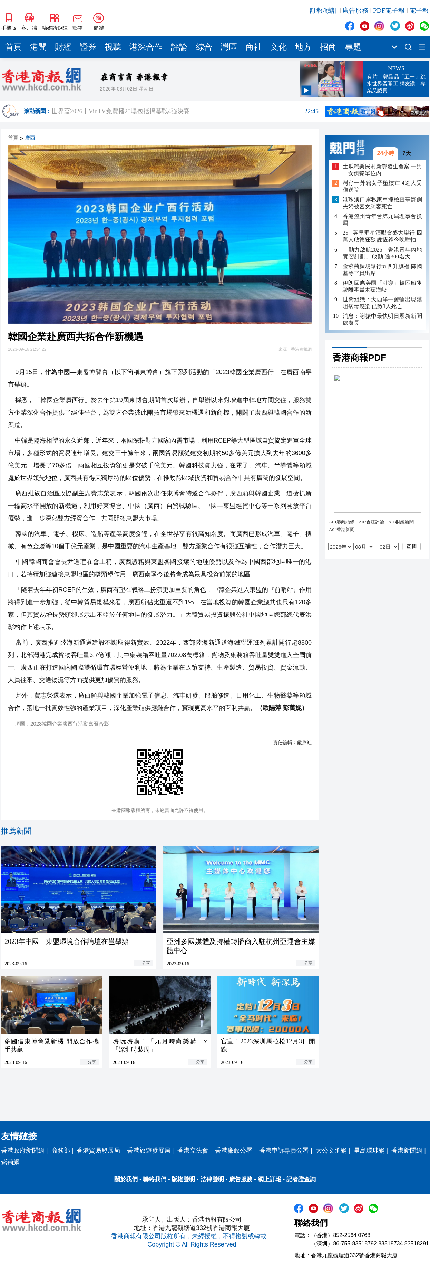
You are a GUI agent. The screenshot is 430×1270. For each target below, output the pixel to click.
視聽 (113, 46)
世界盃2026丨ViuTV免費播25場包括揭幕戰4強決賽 (185, 111)
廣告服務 (355, 10)
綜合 (204, 46)
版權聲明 (183, 1179)
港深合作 (146, 46)
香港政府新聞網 (23, 1150)
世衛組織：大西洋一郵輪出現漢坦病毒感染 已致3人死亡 (382, 302)
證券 (88, 46)
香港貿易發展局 (98, 1150)
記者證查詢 (301, 1179)
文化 (278, 46)
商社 (253, 46)
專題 (353, 46)
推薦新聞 (16, 831)
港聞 (38, 46)
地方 (303, 46)
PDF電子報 (389, 10)
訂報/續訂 (324, 10)
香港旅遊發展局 (148, 1150)
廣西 (30, 138)
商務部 (60, 1150)
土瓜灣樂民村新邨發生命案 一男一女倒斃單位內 (382, 169)
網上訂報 (269, 1179)
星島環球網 (369, 1150)
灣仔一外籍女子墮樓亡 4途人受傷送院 (382, 186)
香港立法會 (192, 1150)
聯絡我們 (154, 1179)
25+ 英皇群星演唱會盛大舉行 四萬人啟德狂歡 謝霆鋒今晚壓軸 (382, 236)
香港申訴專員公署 (284, 1150)
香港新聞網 (406, 1150)
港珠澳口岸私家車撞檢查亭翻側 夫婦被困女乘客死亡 (382, 203)
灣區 (229, 46)
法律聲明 (212, 1179)
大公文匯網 (331, 1150)
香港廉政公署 (233, 1150)
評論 (179, 46)
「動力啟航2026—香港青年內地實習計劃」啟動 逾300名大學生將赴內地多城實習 (382, 253)
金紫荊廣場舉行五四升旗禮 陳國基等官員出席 (382, 269)
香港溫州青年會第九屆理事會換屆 (382, 219)
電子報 (419, 10)
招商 (328, 46)
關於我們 (126, 1179)
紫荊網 (10, 1162)
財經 (63, 46)
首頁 (13, 46)
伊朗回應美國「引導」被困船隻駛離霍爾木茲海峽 (382, 286)
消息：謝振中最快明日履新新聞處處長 (382, 319)
